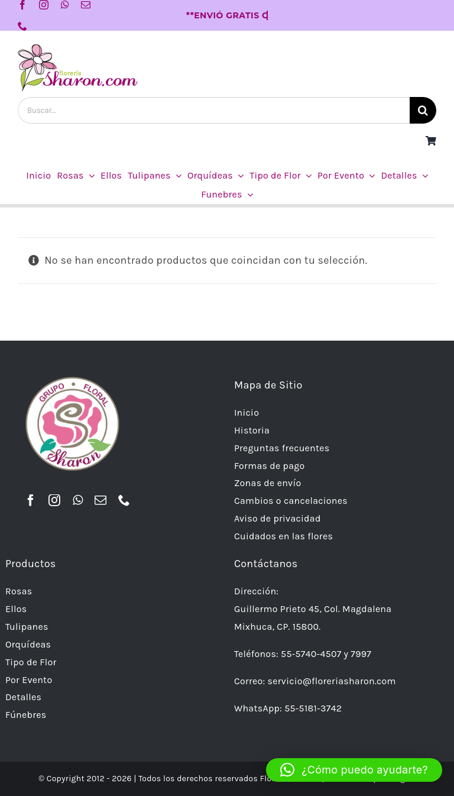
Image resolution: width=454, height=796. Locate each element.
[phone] (22, 26)
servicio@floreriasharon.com (332, 681)
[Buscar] (423, 110)
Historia (252, 430)
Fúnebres (26, 714)
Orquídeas (28, 644)
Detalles (23, 697)
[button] (354, 770)
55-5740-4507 (311, 653)
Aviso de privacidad (277, 518)
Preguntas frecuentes (282, 448)
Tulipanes (26, 626)
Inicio (246, 412)
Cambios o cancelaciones (291, 500)
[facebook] (22, 4)
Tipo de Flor (31, 662)
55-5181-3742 (313, 708)
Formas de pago (269, 465)
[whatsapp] (65, 4)
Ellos (16, 608)
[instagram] (43, 4)
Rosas (19, 591)
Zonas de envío (267, 482)
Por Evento (29, 679)
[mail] (85, 4)
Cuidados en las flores (283, 536)
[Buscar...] (214, 110)
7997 (361, 653)
